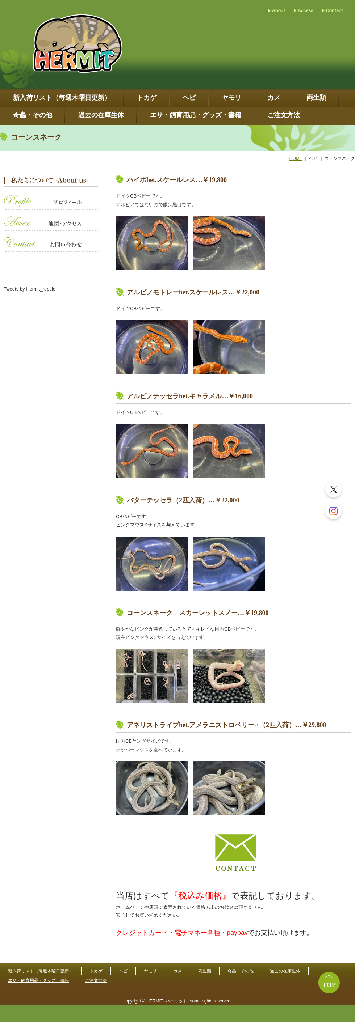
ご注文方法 (283, 115)
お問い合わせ (51, 248)
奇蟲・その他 (32, 115)
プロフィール (51, 206)
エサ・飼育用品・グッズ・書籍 (195, 115)
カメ (273, 97)
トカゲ (146, 97)
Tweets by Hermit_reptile (29, 289)
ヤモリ (231, 97)
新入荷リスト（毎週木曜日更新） (62, 97)
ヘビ (189, 97)
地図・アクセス (51, 227)
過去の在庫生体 (101, 115)
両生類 (316, 97)
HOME (295, 158)
